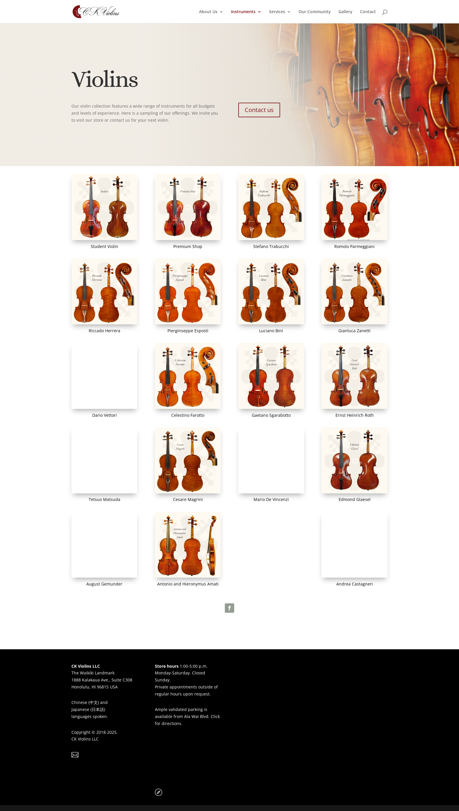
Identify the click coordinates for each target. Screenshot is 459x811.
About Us (208, 12)
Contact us (259, 110)
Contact (368, 12)
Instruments (243, 12)
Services (277, 12)
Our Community (315, 12)
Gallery (345, 12)
